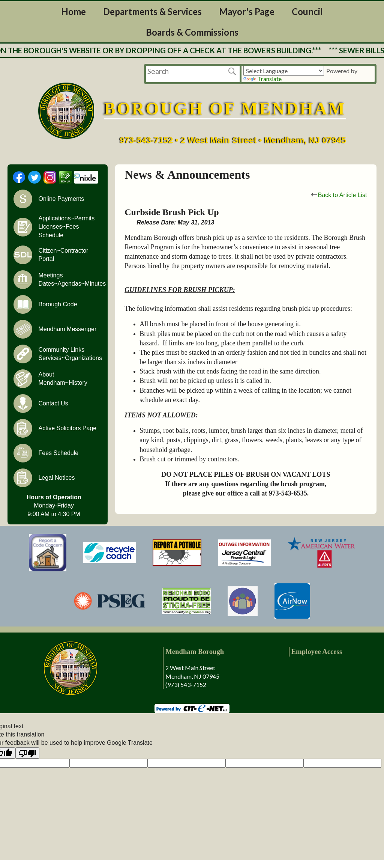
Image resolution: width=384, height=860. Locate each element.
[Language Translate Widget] (283, 71)
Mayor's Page (246, 11)
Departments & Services (152, 11)
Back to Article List (339, 195)
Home (73, 11)
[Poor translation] (27, 753)
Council (307, 11)
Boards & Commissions (192, 32)
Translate (262, 78)
